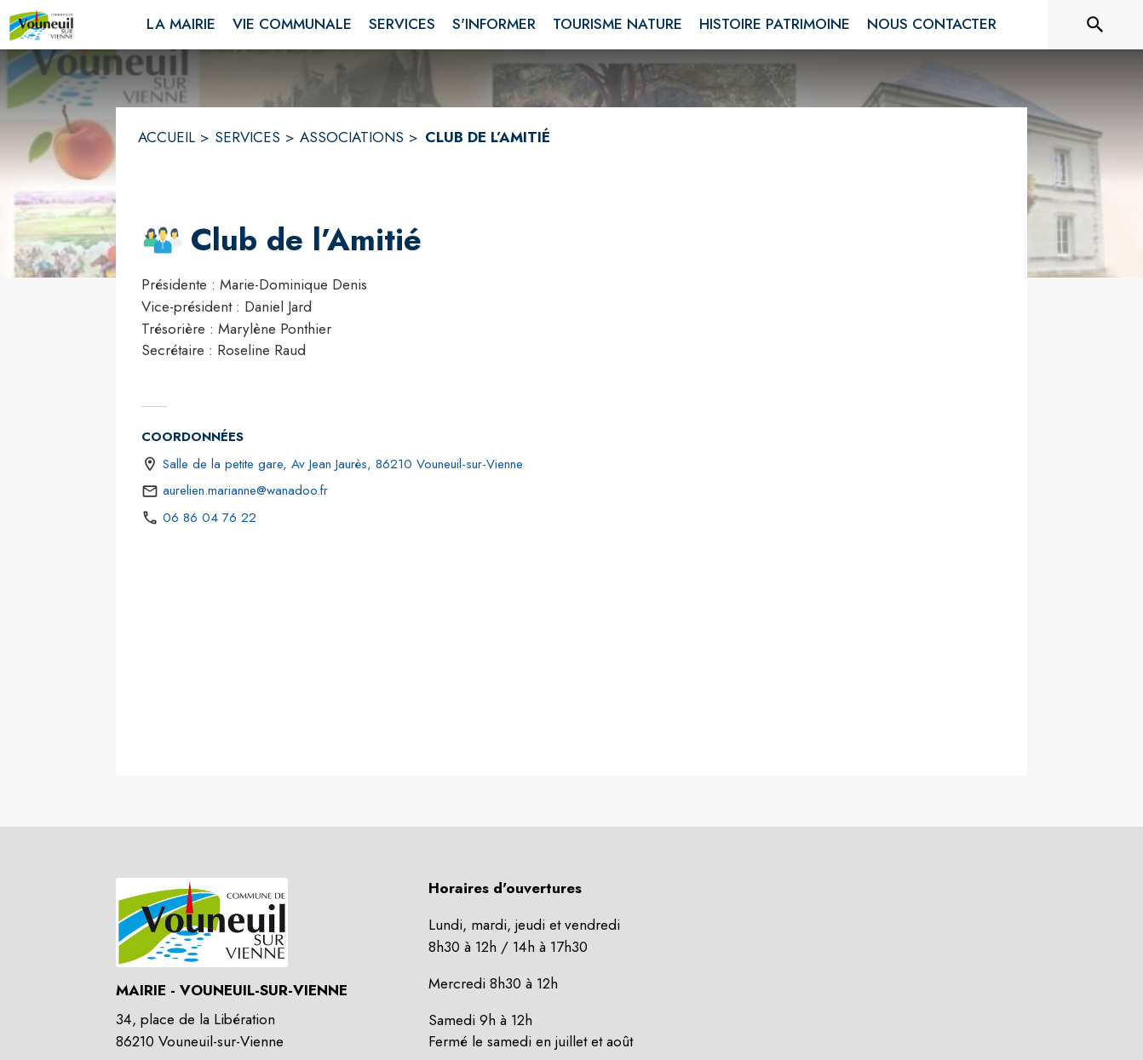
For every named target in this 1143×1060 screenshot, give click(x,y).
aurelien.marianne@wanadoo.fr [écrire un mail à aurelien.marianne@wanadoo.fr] (245, 490)
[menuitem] (181, 21)
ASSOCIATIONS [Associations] (352, 137)
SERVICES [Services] (247, 137)
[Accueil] (41, 25)
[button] (162, 240)
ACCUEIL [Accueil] (166, 137)
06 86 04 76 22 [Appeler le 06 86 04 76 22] (209, 517)
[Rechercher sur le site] (1095, 25)
